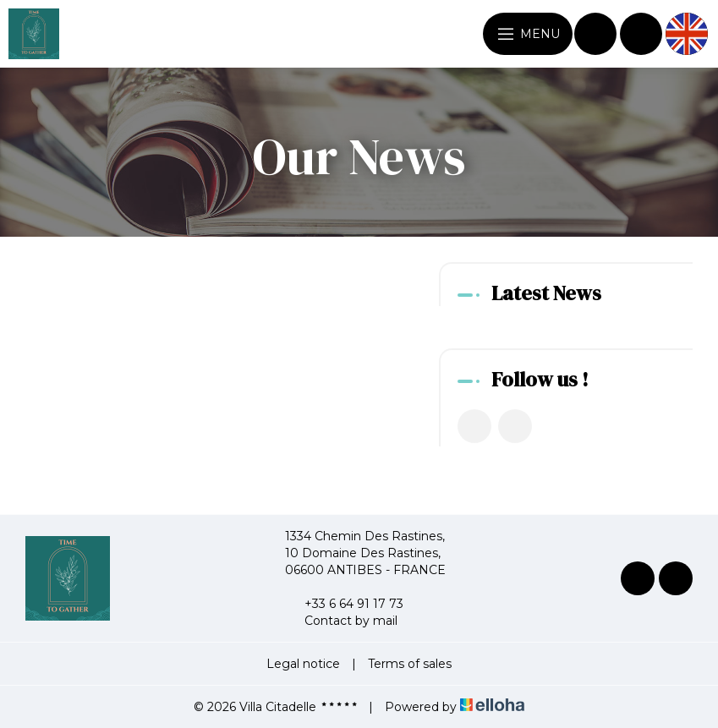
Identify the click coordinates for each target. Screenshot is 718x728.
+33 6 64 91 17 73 (344, 603)
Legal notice (303, 663)
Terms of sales (410, 663)
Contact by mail (341, 620)
